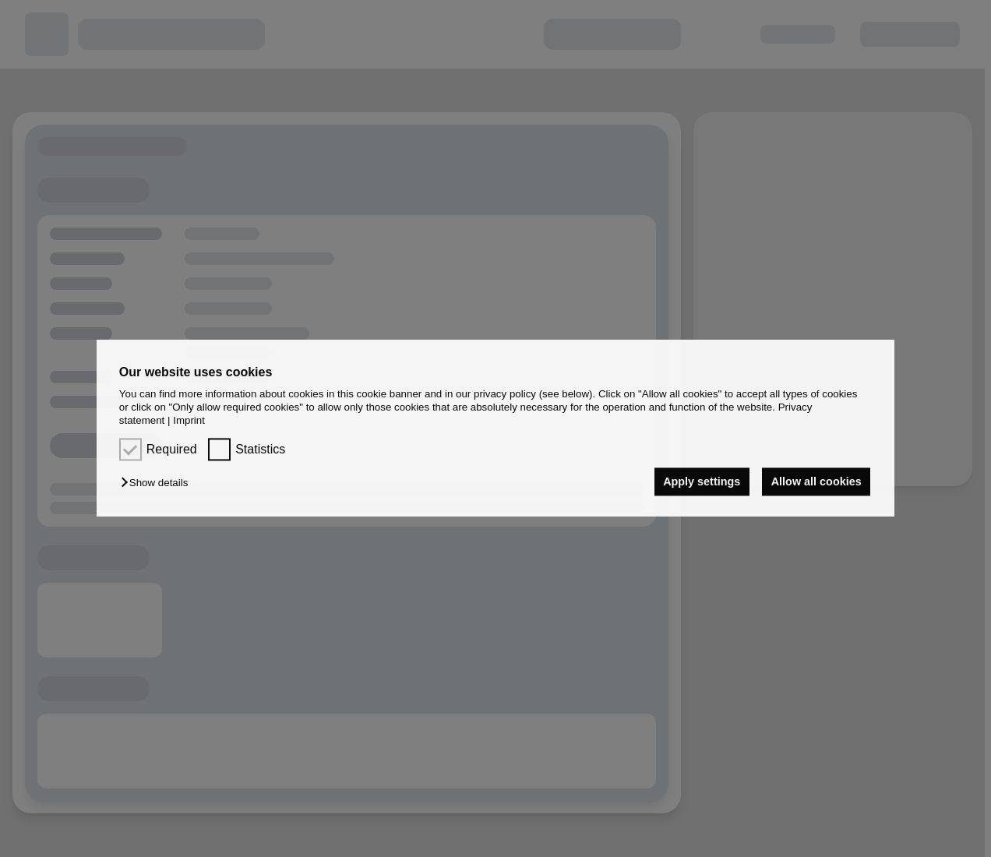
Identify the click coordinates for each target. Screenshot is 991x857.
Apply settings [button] (701, 481)
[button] (158, 482)
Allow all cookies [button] (816, 481)
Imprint (189, 421)
